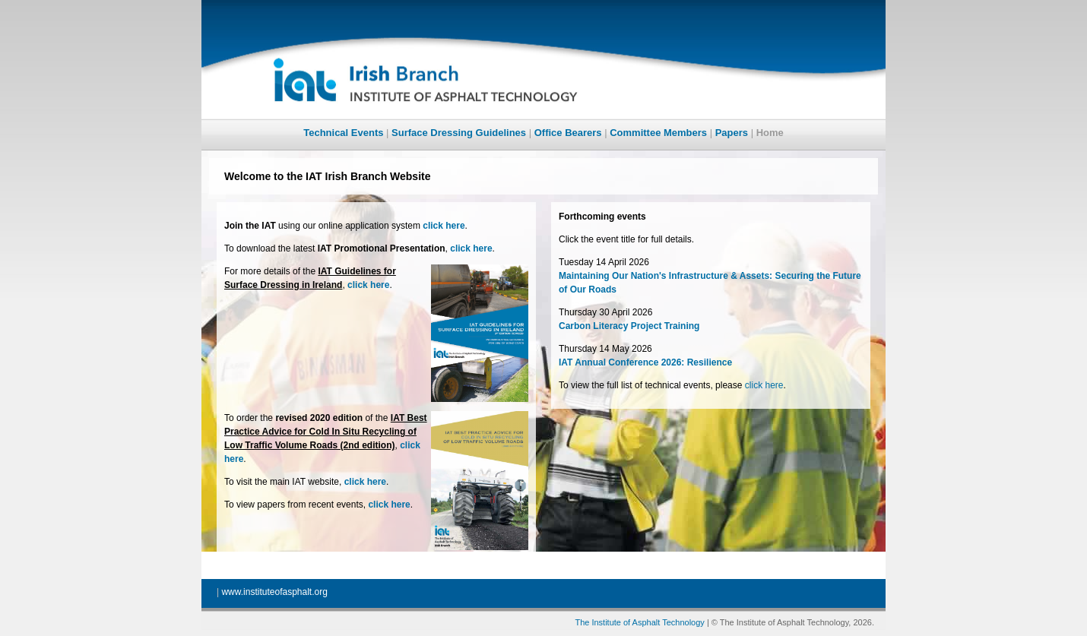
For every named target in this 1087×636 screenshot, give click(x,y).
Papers (731, 132)
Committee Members (658, 132)
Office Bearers (568, 132)
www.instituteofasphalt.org (274, 592)
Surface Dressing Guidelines (458, 132)
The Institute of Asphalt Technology (639, 622)
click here (764, 385)
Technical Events (343, 132)
